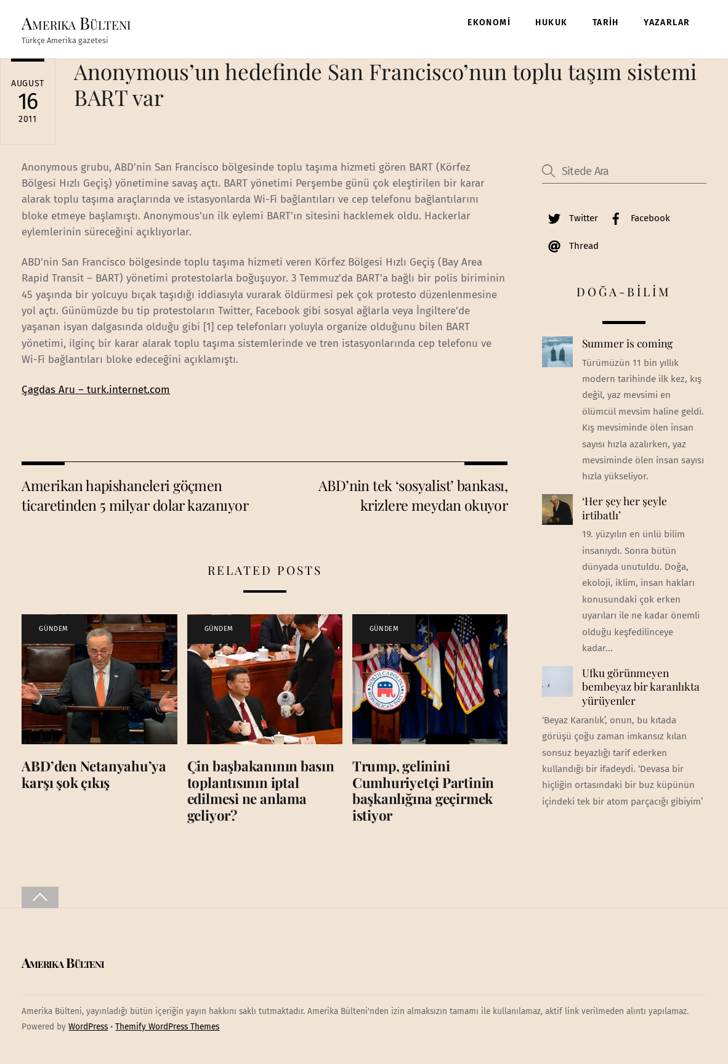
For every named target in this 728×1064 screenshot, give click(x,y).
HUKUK (551, 22)
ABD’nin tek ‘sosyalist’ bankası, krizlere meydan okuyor (413, 495)
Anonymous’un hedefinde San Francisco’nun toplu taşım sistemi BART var (385, 84)
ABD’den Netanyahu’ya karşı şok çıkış (94, 774)
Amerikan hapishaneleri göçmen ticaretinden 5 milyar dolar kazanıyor (135, 495)
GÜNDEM (53, 629)
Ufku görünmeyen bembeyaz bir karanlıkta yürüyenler (641, 686)
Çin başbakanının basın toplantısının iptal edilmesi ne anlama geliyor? (260, 791)
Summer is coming (627, 343)
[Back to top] (40, 897)
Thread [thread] (570, 245)
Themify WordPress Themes (167, 1026)
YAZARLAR (667, 22)
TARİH (606, 22)
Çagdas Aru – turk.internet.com (96, 389)
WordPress (88, 1026)
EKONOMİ (489, 22)
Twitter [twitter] (570, 218)
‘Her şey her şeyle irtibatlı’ (624, 508)
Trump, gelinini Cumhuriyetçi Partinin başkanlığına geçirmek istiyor (423, 791)
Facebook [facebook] (637, 218)
